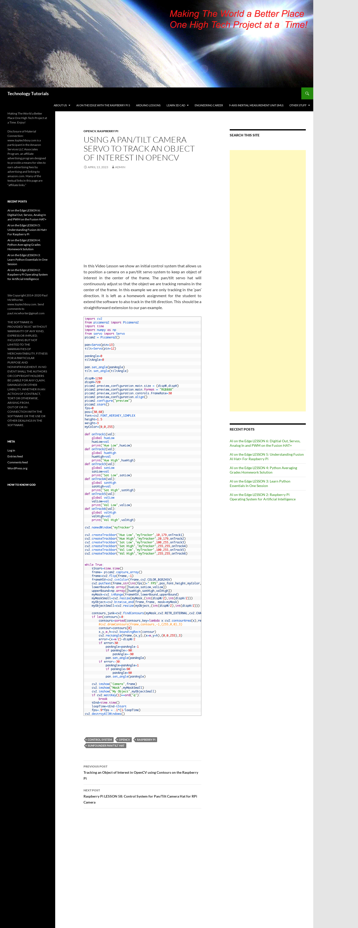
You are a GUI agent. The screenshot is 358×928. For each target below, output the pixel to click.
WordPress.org (17, 468)
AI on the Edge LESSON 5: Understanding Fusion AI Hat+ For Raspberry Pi (267, 456)
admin (120, 167)
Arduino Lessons (148, 105)
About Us (60, 105)
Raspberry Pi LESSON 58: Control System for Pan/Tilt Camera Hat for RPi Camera (142, 795)
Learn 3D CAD (176, 105)
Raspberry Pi (107, 131)
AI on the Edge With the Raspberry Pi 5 (103, 105)
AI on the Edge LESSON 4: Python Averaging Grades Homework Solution (263, 470)
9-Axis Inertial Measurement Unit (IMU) (256, 105)
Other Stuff (298, 105)
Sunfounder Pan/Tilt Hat (106, 745)
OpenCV (90, 131)
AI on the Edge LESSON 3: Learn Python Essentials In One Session (260, 483)
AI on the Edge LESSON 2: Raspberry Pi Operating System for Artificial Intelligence (263, 496)
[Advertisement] (268, 280)
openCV (124, 739)
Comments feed (17, 462)
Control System (100, 739)
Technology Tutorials (28, 93)
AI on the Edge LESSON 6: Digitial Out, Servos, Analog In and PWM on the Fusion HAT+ (265, 443)
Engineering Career (209, 105)
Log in (11, 450)
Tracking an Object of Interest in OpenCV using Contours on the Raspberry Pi (142, 772)
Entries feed (15, 456)
